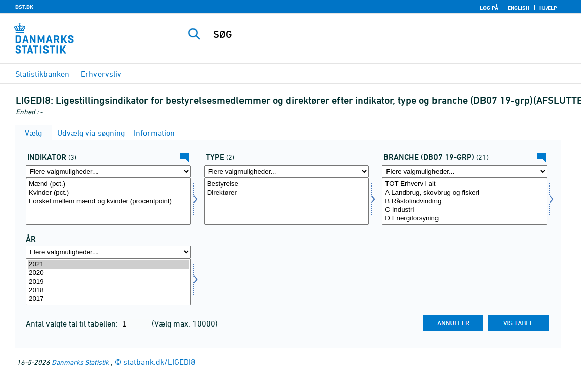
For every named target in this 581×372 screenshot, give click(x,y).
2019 (108, 281)
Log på (489, 7)
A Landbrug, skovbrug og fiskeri (464, 193)
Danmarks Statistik (80, 362)
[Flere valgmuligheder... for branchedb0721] (464, 171)
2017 (108, 299)
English (518, 7)
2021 (108, 264)
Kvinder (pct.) (108, 193)
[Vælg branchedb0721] (464, 201)
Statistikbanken (42, 73)
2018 (108, 290)
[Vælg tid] (108, 281)
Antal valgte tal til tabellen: (73, 323)
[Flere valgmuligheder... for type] (286, 171)
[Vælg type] (286, 201)
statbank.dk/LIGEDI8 (159, 361)
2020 (108, 273)
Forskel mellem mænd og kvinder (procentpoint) (108, 201)
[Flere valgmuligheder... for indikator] (108, 171)
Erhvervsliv (101, 73)
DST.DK (24, 6)
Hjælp (548, 7)
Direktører (286, 193)
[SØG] (372, 34)
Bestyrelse (286, 184)
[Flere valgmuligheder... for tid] (108, 252)
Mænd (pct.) (108, 184)
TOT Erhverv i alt (464, 184)
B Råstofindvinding (464, 201)
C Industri (464, 210)
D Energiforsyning (464, 218)
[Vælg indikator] (108, 201)
